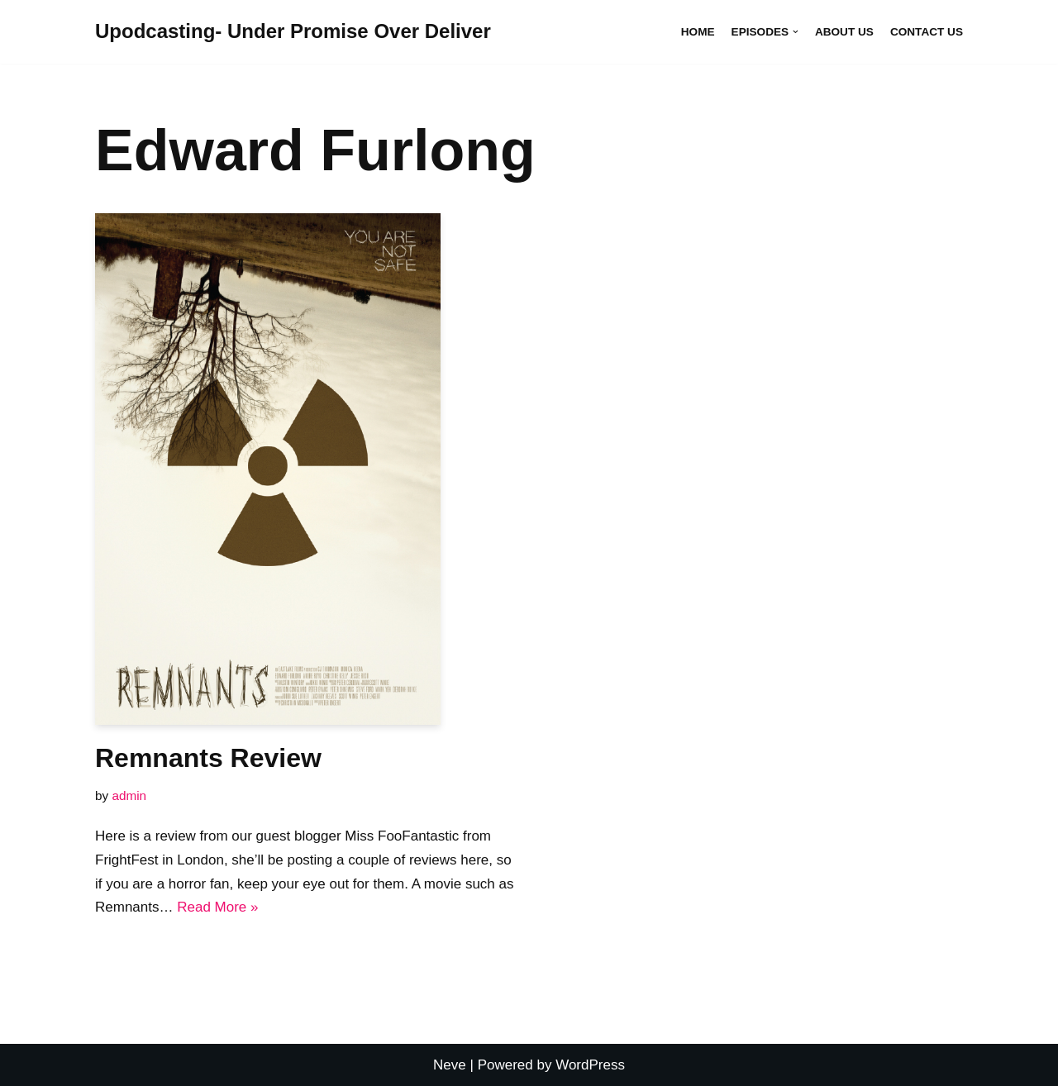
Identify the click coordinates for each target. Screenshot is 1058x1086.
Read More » (217, 907)
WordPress (590, 1065)
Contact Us (926, 32)
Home (698, 32)
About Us (844, 32)
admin (129, 795)
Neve (449, 1065)
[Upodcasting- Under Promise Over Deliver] (293, 32)
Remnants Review (208, 758)
